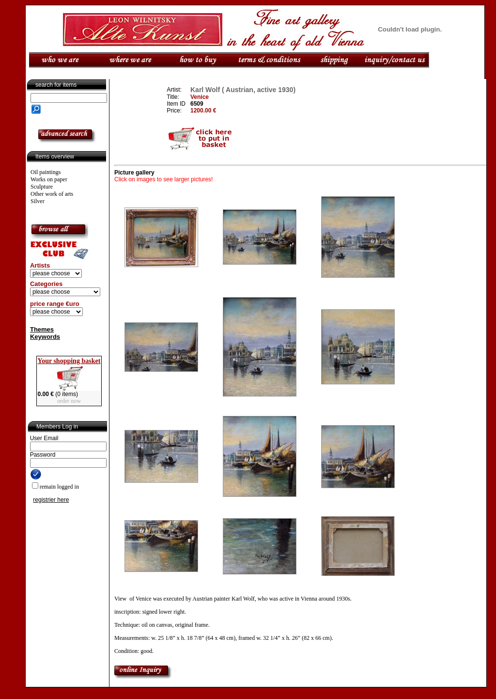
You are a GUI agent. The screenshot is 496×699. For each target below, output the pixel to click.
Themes (42, 329)
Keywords (45, 336)
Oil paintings (46, 172)
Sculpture (42, 186)
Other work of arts (52, 194)
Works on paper (49, 179)
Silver (38, 201)
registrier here (51, 499)
